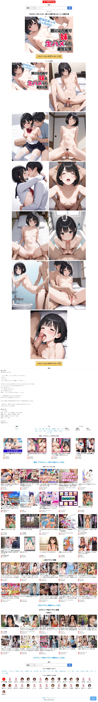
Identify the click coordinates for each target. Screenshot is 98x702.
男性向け (55, 430)
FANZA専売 (49, 430)
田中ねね (89, 686)
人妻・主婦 (36, 671)
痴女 (73, 671)
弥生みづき (28, 680)
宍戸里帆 (71, 686)
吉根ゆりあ (77, 686)
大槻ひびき (4, 692)
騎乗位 (56, 671)
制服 (43, 428)
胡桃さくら (83, 686)
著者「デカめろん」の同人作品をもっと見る (49, 462)
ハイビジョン (11, 671)
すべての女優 (4, 680)
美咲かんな (65, 686)
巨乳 (31, 671)
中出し (58, 428)
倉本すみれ (16, 686)
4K (95, 671)
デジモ (91, 671)
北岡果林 (10, 680)
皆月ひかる (65, 680)
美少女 (44, 671)
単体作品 (17, 671)
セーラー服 (49, 432)
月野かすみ (4, 686)
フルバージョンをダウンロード (49, 56)
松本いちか (71, 680)
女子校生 (82, 671)
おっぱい (40, 430)
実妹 (45, 430)
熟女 (41, 671)
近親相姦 (54, 428)
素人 (53, 671)
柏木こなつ (89, 680)
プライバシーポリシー (51, 697)
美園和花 (53, 680)
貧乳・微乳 (48, 428)
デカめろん (17, 428)
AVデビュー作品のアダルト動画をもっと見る (49, 658)
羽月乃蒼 (83, 680)
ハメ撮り (77, 671)
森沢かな (59, 680)
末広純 (40, 686)
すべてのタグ (4, 671)
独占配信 (27, 671)
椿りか (46, 680)
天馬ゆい (40, 680)
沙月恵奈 (77, 680)
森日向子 (53, 686)
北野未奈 (47, 686)
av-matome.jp (49, 2)
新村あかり (10, 686)
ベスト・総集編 (5, 673)
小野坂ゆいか (22, 686)
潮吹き (87, 671)
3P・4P (68, 671)
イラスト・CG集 (37, 428)
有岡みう (59, 686)
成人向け (61, 430)
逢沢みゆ (16, 680)
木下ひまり (34, 680)
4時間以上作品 (62, 671)
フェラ (62, 428)
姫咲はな (28, 686)
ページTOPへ (93, 698)
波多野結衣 (22, 680)
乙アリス (34, 686)
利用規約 (44, 697)
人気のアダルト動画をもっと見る (49, 605)
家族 (36, 430)
